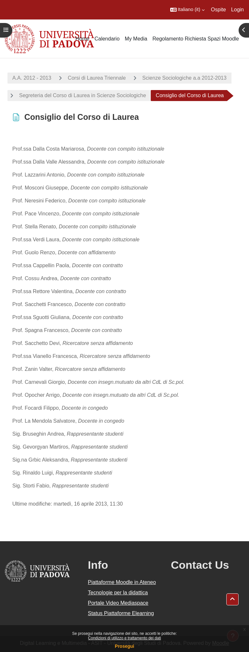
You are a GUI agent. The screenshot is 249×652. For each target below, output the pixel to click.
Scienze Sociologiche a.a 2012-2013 (184, 78)
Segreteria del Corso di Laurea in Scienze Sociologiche (82, 95)
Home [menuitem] (82, 38)
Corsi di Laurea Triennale (97, 78)
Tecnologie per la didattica (118, 592)
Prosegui (124, 646)
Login (237, 9)
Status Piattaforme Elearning (121, 613)
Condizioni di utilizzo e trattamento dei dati (124, 638)
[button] (187, 9)
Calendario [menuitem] (106, 38)
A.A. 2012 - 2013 (31, 78)
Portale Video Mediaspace (118, 603)
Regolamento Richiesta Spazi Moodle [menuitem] (195, 38)
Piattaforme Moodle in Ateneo (122, 582)
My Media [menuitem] (136, 38)
